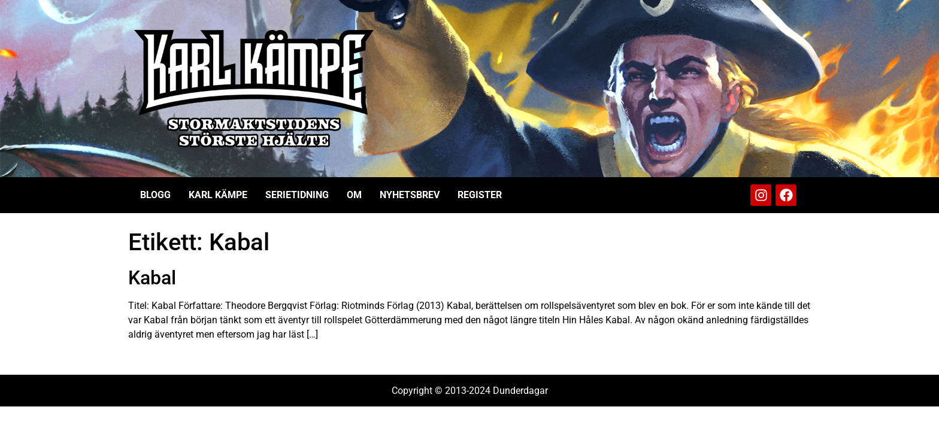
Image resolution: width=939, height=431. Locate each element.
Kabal (152, 277)
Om (354, 195)
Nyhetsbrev (410, 195)
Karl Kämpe (218, 195)
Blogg (155, 195)
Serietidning (297, 195)
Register (480, 195)
